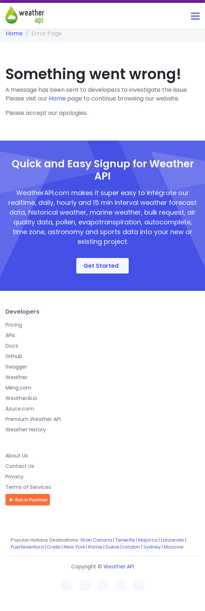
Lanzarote (172, 540)
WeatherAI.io (21, 398)
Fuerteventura (27, 547)
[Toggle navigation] (195, 16)
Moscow (174, 547)
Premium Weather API (33, 419)
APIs (10, 335)
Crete (53, 547)
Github (13, 356)
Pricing (13, 324)
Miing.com (18, 387)
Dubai (112, 547)
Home (14, 33)
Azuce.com (19, 408)
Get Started (101, 266)
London (131, 547)
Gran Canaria (96, 540)
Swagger (16, 366)
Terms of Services (28, 487)
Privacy (14, 476)
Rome (95, 547)
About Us (16, 455)
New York (74, 547)
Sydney (152, 547)
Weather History (25, 429)
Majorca (148, 540)
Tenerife (125, 540)
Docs (11, 345)
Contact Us (19, 466)
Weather (16, 377)
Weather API (118, 566)
